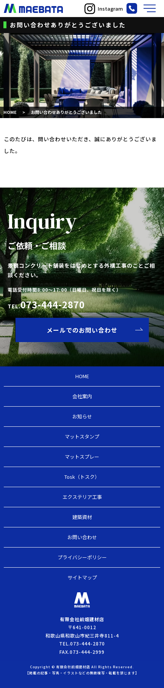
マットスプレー (82, 456)
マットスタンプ (82, 436)
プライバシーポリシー (82, 557)
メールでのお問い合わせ (82, 330)
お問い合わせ (82, 537)
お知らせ (82, 416)
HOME (10, 112)
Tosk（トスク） (82, 476)
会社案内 (82, 396)
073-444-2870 (52, 304)
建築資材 (82, 517)
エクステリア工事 (82, 496)
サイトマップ (82, 577)
